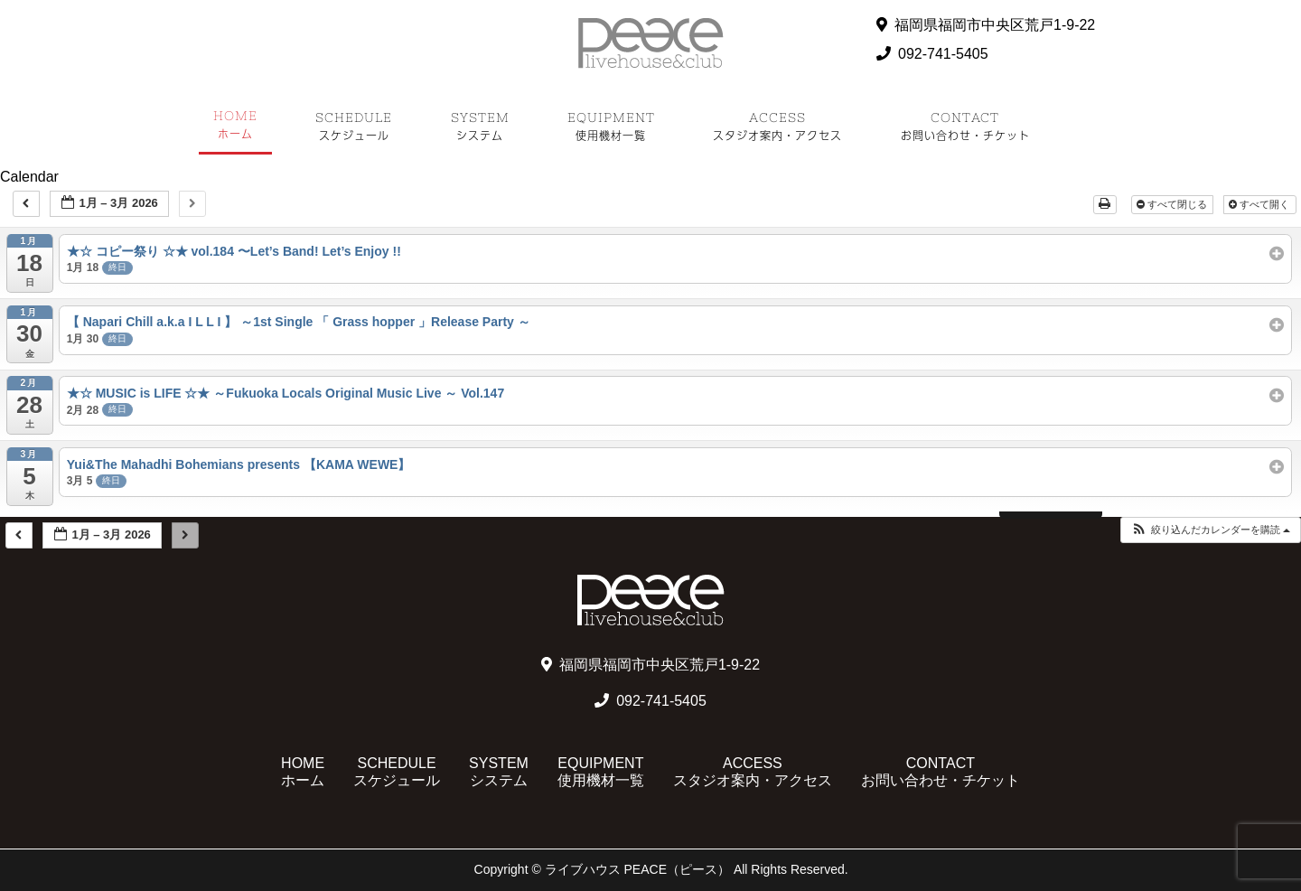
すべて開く (1260, 204)
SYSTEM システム (499, 771)
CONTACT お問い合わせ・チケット (940, 771)
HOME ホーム (302, 771)
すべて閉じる (1173, 204)
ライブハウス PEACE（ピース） (637, 869)
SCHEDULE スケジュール (396, 771)
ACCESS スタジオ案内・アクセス (752, 771)
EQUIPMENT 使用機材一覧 (600, 771)
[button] (1210, 530)
